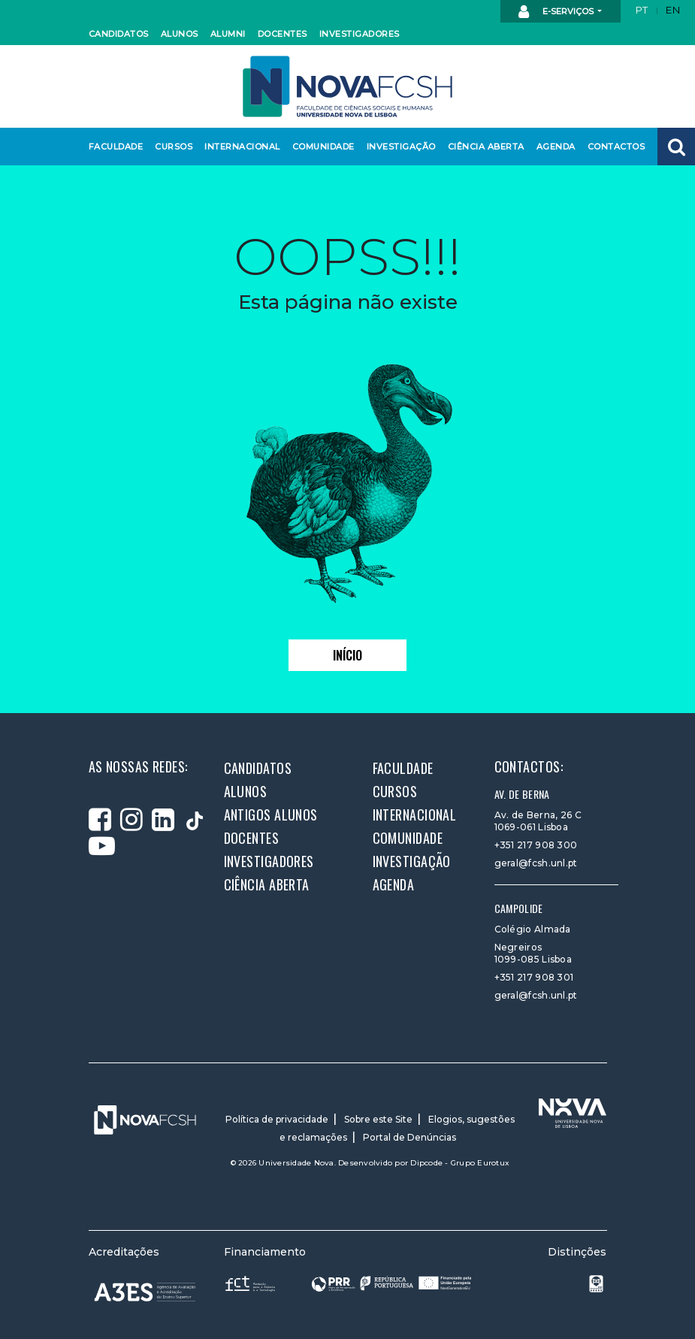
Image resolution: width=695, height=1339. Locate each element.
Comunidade (320, 146)
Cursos (173, 146)
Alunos (179, 34)
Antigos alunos (271, 814)
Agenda (555, 146)
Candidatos (116, 34)
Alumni (227, 34)
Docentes (281, 34)
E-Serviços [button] (557, 12)
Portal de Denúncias (409, 1137)
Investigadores (355, 34)
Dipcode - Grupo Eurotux (459, 1163)
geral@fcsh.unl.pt (536, 863)
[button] (676, 146)
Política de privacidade (276, 1119)
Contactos (614, 146)
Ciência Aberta (482, 146)
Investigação (398, 146)
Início (347, 655)
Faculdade (114, 146)
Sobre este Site (378, 1119)
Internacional (238, 146)
